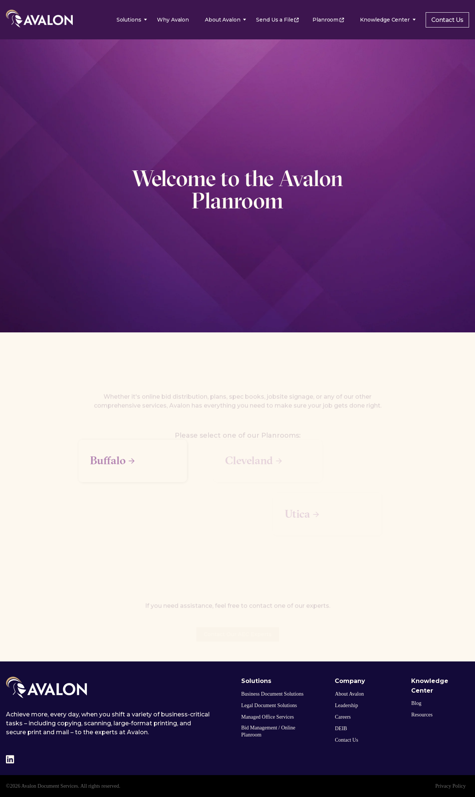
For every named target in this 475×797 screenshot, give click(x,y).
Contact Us (447, 19)
